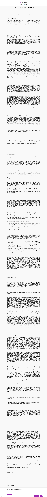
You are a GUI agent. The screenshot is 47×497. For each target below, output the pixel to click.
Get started (9, 494)
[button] (25, 4)
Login (42, 0)
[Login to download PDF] (21, 4)
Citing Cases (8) (24, 2)
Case (20, 2)
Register (45, 0)
